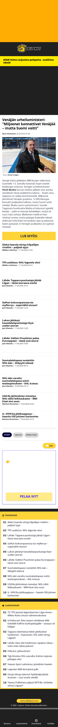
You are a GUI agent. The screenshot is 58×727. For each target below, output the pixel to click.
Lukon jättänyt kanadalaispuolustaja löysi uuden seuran (17, 323)
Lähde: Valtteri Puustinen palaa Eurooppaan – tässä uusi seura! (20, 339)
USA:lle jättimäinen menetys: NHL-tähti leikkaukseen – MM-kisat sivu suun (20, 398)
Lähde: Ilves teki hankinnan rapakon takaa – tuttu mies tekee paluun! (31, 644)
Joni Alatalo (7, 285)
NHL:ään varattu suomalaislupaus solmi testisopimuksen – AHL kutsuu (20, 380)
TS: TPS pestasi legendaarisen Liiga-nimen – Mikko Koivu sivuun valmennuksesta (30, 614)
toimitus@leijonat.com (29, 701)
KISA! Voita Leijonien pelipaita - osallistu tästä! (28, 61)
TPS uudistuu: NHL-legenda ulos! (21, 262)
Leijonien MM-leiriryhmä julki (23, 669)
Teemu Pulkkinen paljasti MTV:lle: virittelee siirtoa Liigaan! (30, 684)
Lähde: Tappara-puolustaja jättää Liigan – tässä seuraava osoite (21, 282)
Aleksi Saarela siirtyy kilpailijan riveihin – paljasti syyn (20, 246)
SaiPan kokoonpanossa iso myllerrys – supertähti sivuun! (19, 304)
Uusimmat (11, 515)
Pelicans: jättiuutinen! (19, 651)
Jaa (49, 445)
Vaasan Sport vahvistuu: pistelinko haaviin (30, 664)
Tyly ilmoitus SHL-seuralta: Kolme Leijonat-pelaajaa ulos (30, 658)
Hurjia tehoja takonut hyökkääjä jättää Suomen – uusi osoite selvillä (28, 676)
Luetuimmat (12, 605)
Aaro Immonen (9, 133)
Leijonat (18, 434)
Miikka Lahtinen (9, 250)
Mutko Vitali (31, 434)
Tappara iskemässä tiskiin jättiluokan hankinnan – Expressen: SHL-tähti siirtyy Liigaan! (29, 634)
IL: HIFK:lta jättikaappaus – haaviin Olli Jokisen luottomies (20, 415)
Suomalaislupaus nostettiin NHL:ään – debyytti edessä (18, 362)
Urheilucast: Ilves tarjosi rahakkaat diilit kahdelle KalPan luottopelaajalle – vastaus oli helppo (31, 623)
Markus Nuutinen (10, 404)
